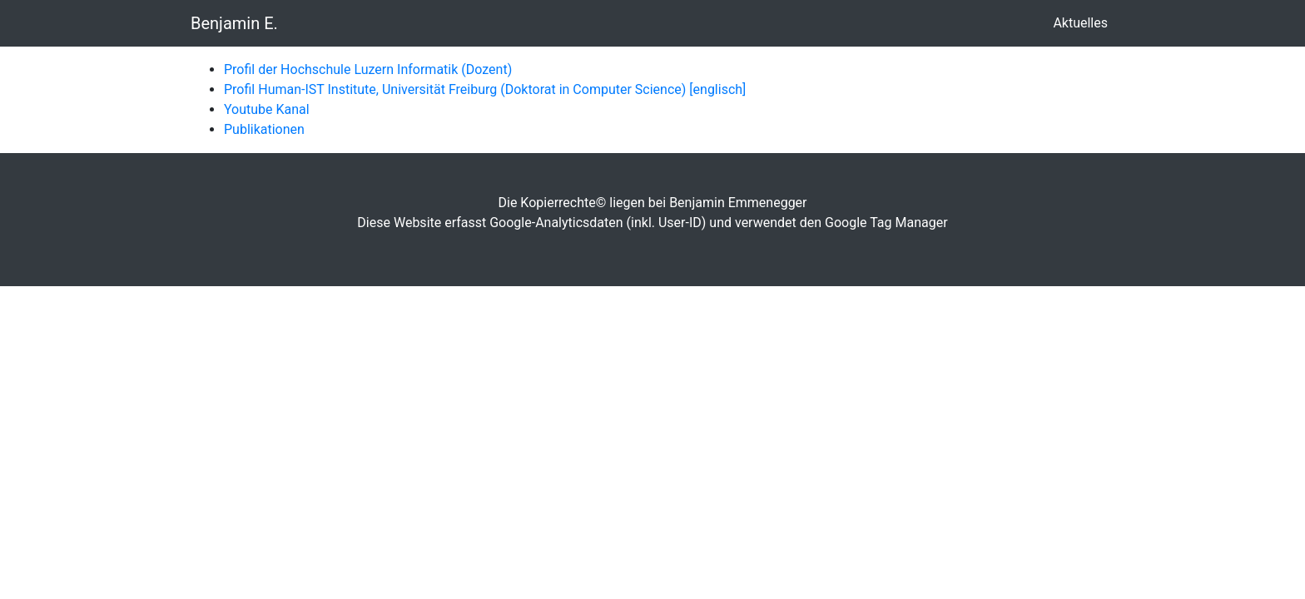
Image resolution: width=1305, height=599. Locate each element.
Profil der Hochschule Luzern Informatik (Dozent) (368, 69)
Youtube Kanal (267, 109)
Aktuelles (1083, 22)
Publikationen (264, 129)
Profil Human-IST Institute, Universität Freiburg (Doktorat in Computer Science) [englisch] (485, 89)
